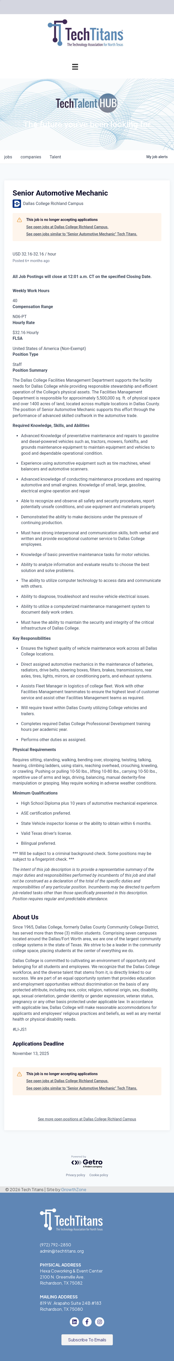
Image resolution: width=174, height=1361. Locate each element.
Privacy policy (75, 1175)
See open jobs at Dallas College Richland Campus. (67, 227)
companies (30, 156)
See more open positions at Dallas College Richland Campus (87, 1119)
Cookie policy (98, 1175)
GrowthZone (73, 1189)
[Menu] (75, 66)
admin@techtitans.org (62, 1251)
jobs (8, 156)
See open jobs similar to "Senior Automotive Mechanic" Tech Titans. (81, 234)
